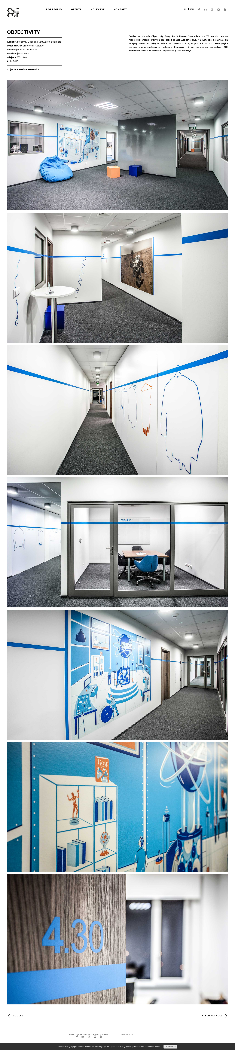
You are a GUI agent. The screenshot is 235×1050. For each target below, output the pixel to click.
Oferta (76, 9)
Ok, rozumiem (170, 1047)
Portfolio (54, 9)
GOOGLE (15, 1015)
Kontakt (120, 9)
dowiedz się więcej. (153, 1047)
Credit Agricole (214, 1015)
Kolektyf (98, 9)
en (192, 9)
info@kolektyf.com (126, 1034)
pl (185, 9)
